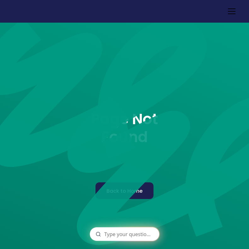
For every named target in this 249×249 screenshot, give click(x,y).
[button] (230, 11)
